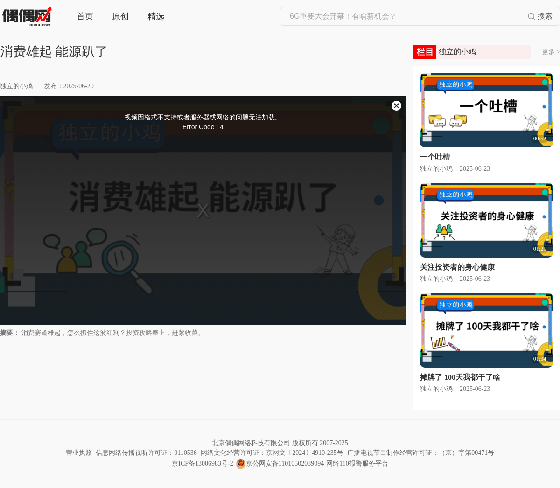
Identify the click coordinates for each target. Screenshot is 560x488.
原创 (120, 16)
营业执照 (79, 452)
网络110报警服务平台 (357, 463)
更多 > (551, 52)
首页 (85, 16)
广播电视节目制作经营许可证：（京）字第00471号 (420, 452)
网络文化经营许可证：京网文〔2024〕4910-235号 (272, 452)
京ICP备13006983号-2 (202, 463)
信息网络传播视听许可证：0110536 (146, 452)
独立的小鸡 (16, 86)
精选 (155, 16)
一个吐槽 (435, 157)
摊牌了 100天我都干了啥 (460, 377)
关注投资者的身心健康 (457, 267)
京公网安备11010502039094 (285, 463)
